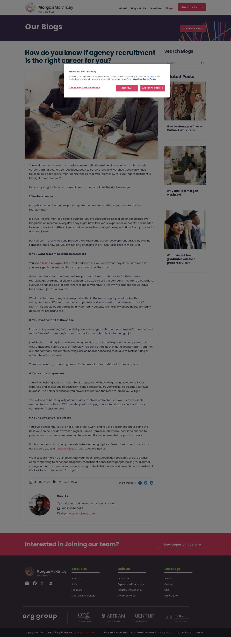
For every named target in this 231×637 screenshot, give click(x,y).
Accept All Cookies (152, 88)
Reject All (127, 88)
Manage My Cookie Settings (84, 87)
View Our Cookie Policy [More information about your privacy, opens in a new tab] (144, 79)
